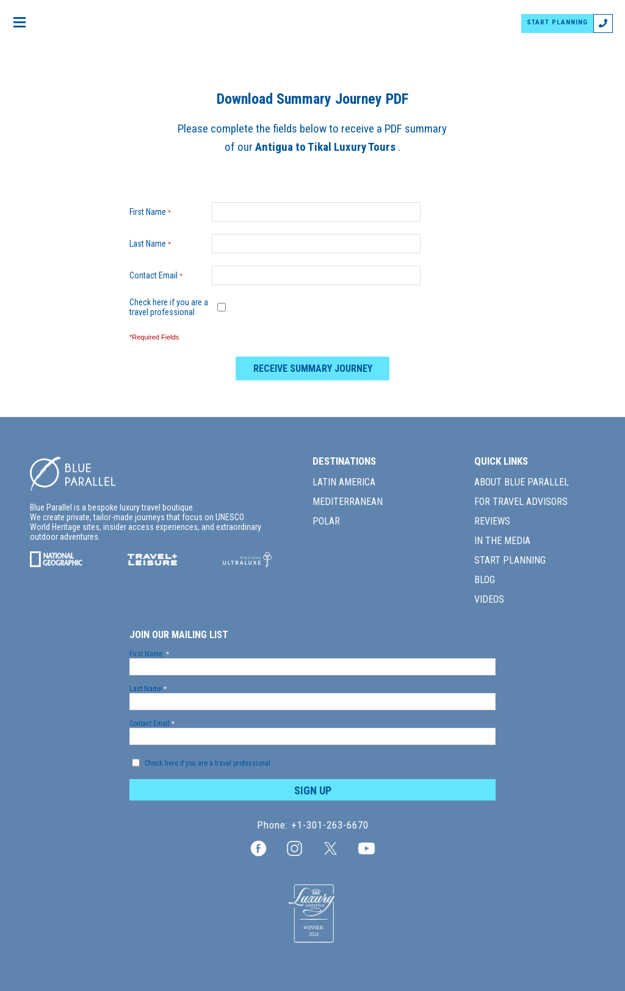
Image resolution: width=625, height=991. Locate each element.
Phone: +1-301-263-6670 (313, 825)
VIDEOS (489, 599)
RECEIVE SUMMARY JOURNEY (312, 368)
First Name (152, 212)
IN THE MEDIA (502, 540)
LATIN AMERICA (343, 482)
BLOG (484, 580)
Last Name (152, 244)
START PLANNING (559, 22)
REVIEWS (492, 521)
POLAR (326, 521)
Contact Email (158, 275)
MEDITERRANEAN (347, 501)
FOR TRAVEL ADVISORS (521, 501)
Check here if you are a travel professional (168, 307)
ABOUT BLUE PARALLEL (521, 482)
